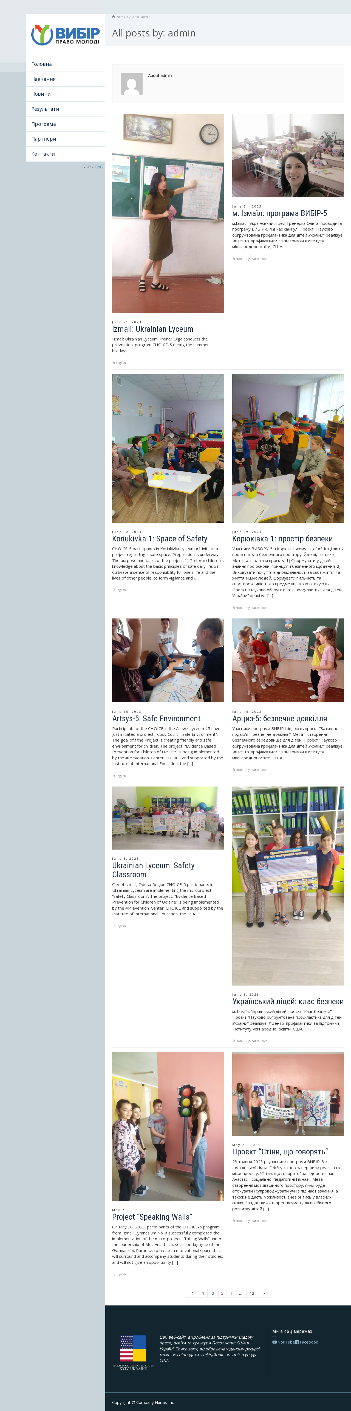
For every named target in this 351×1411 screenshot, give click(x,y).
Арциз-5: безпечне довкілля (279, 718)
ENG (99, 166)
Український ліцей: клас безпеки (288, 1001)
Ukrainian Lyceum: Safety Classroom (153, 870)
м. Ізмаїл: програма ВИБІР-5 (279, 213)
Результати (45, 109)
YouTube (283, 1342)
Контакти (43, 154)
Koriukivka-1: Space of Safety (160, 538)
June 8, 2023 (125, 858)
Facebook (306, 1342)
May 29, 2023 (126, 1210)
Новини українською (252, 259)
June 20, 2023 (127, 532)
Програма (43, 124)
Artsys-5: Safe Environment (156, 718)
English (121, 362)
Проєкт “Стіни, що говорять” (280, 1151)
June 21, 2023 (127, 322)
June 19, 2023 (247, 532)
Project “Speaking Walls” (152, 1217)
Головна (41, 64)
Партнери (43, 138)
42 (251, 1293)
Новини (41, 93)
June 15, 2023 (127, 711)
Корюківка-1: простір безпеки (282, 538)
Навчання (43, 79)
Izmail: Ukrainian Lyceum (153, 329)
